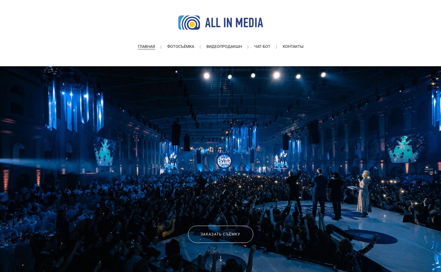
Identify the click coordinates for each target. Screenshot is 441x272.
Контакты (293, 46)
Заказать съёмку (221, 234)
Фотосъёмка (180, 46)
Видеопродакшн (224, 46)
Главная (146, 46)
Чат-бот (262, 46)
